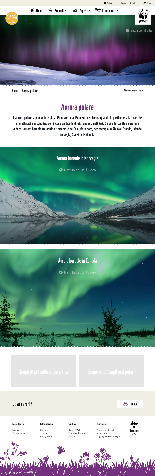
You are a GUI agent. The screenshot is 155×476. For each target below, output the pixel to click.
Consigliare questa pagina (134, 90)
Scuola (43, 433)
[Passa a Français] (124, 3)
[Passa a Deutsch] (132, 3)
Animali (59, 10)
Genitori (44, 429)
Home (39, 10)
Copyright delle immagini (108, 436)
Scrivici (15, 429)
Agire (83, 10)
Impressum (102, 433)
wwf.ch (71, 436)
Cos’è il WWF (74, 429)
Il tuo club (108, 10)
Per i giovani (46, 436)
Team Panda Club (76, 433)
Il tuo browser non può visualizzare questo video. (77, 50)
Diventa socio (18, 433)
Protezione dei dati (106, 429)
